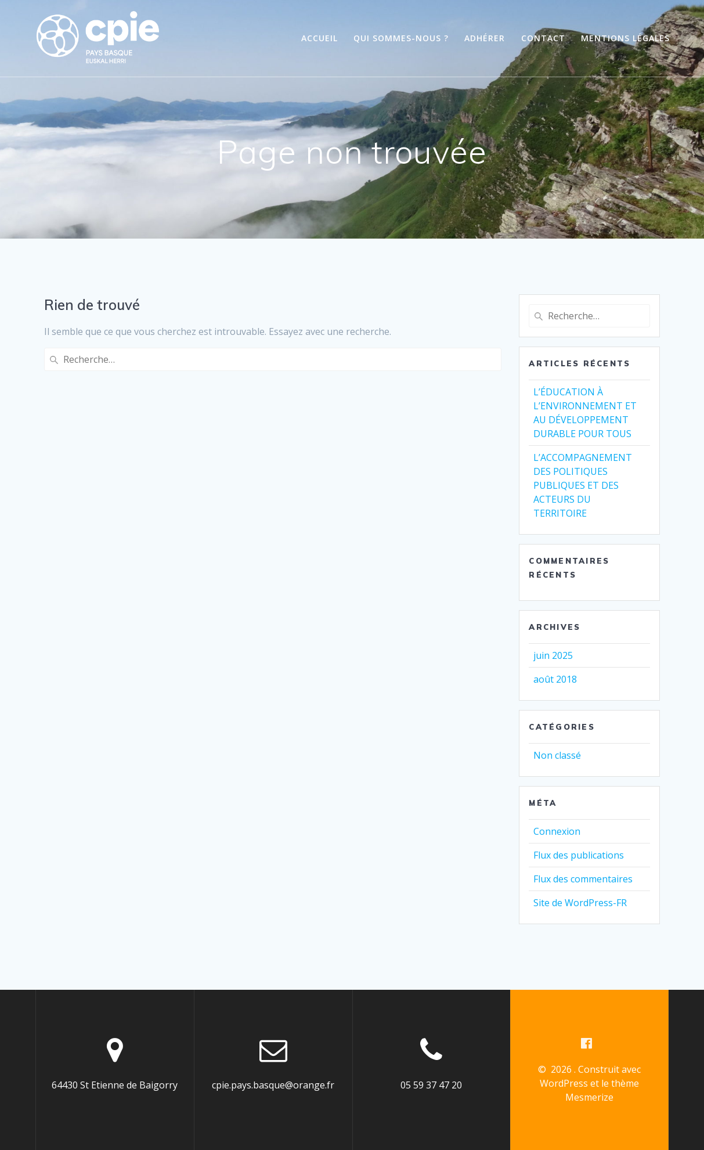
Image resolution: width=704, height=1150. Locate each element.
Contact (543, 38)
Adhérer (484, 38)
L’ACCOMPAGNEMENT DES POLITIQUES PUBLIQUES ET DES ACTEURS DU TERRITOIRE (582, 485)
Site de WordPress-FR (580, 902)
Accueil (319, 38)
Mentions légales (625, 38)
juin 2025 (553, 655)
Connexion (556, 831)
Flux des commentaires (583, 879)
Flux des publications (578, 855)
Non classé (557, 755)
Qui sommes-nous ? (401, 38)
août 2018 (555, 679)
